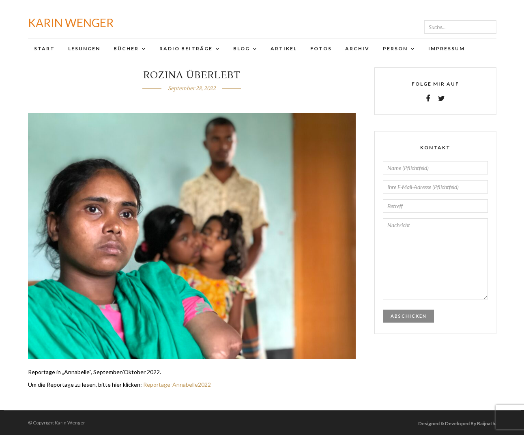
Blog (241, 48)
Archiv (357, 48)
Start (44, 48)
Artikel (284, 48)
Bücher (126, 48)
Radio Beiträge (186, 48)
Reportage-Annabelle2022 (177, 384)
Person (395, 48)
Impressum (446, 48)
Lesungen (84, 48)
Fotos (321, 48)
